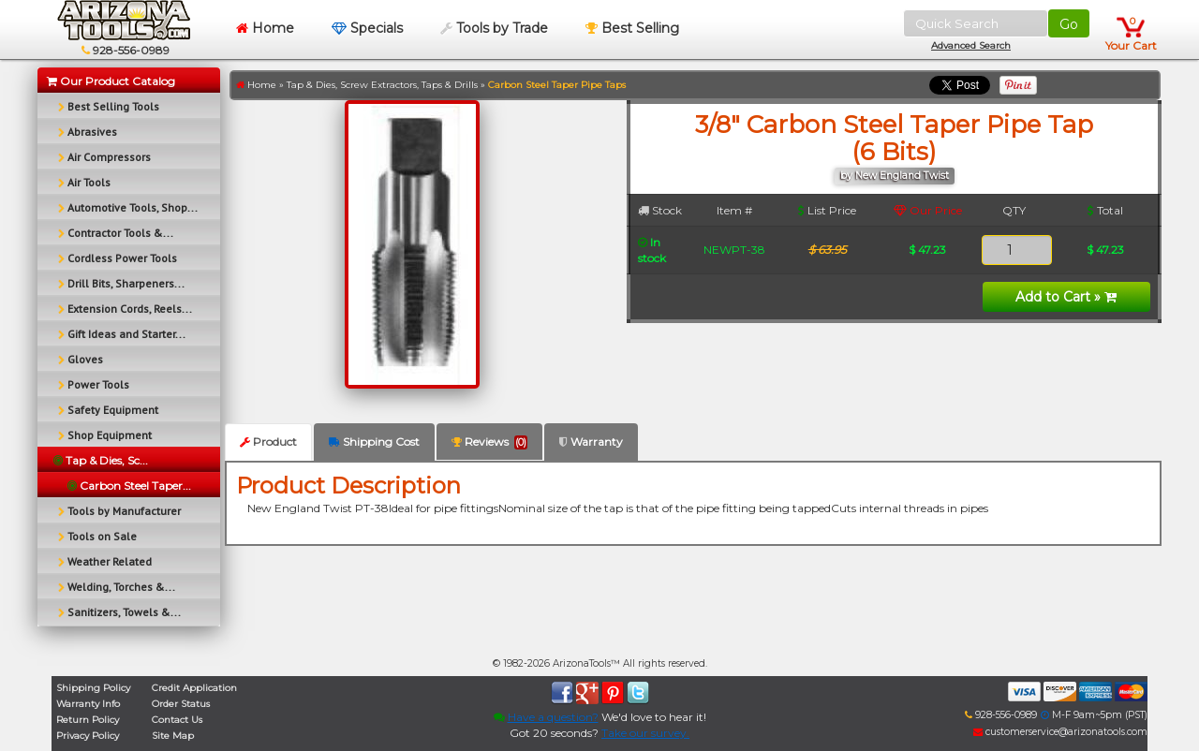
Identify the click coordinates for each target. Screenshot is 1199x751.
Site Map (173, 735)
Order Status (181, 704)
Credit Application (194, 688)
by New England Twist (894, 175)
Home (265, 28)
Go (1068, 24)
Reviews (489, 441)
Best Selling (632, 28)
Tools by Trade (494, 28)
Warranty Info (88, 704)
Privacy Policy (87, 735)
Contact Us (177, 720)
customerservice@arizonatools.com (1060, 732)
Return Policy (87, 720)
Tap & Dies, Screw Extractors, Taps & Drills (382, 85)
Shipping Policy (93, 688)
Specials (367, 28)
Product (268, 441)
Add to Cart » (1066, 296)
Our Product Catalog (111, 81)
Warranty (591, 441)
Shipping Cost (374, 441)
